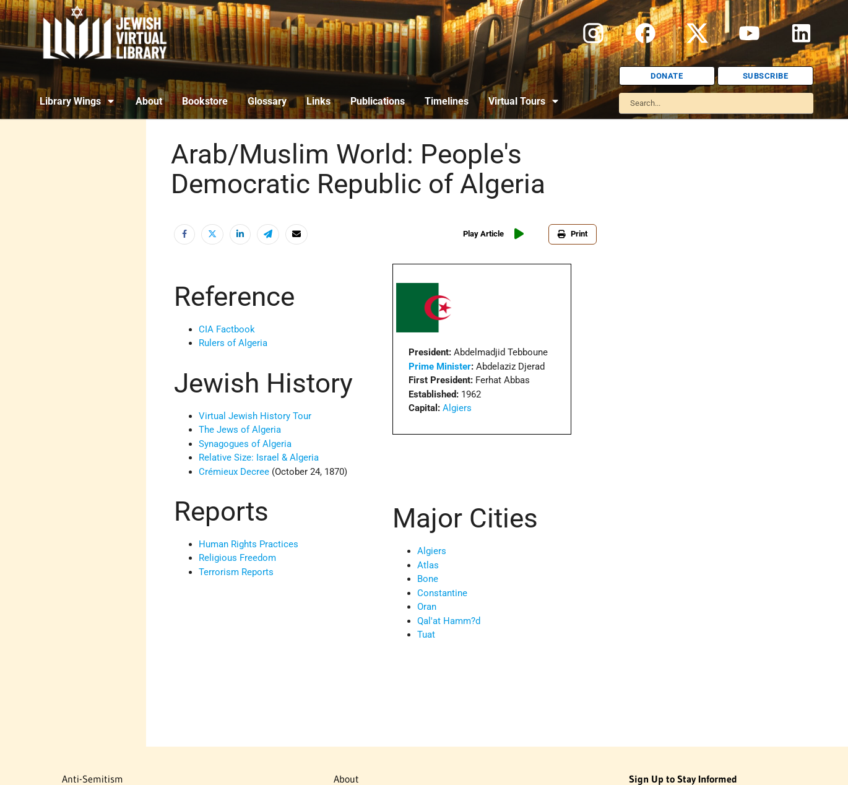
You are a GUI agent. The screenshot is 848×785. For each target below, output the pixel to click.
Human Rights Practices (248, 544)
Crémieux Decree (234, 471)
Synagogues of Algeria (245, 443)
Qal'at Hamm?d (448, 621)
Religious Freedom (237, 557)
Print (572, 233)
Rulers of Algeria (233, 343)
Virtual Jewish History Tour (255, 416)
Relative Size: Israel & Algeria (259, 457)
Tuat (426, 634)
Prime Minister (440, 366)
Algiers (457, 408)
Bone (427, 578)
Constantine (442, 593)
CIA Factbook (227, 329)
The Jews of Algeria (240, 429)
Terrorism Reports (236, 572)
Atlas (428, 565)
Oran (426, 606)
